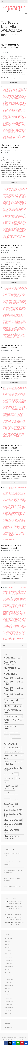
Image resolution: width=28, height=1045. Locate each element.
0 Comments (5, 52)
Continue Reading (14, 82)
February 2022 (8, 954)
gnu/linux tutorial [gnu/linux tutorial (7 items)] (7, 778)
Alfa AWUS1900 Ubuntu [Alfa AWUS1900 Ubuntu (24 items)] (13, 716)
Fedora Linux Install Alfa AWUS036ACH (16, 131)
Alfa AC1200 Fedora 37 (14, 89)
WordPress (22, 1039)
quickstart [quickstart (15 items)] (15, 800)
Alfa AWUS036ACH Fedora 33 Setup (14, 502)
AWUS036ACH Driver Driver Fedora (13, 108)
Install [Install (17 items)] (6, 782)
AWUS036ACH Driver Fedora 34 (9, 412)
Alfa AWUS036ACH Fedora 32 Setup (14, 602)
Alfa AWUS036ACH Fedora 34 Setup (14, 402)
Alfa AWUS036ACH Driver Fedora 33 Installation (11, 446)
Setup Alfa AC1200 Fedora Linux (18, 136)
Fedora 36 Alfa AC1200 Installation (16, 214)
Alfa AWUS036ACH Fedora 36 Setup (14, 202)
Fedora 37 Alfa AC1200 (14, 112)
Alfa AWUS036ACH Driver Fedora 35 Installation (11, 246)
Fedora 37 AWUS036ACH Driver (15, 117)
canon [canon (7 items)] (5, 732)
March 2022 (8, 950)
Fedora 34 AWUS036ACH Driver (15, 417)
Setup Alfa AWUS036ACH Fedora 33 (10, 538)
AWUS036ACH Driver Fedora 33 (9, 512)
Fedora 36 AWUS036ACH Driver (15, 217)
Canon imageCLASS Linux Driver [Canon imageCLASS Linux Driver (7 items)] (13, 732)
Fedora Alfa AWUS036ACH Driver (16, 122)
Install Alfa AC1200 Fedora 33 (9, 533)
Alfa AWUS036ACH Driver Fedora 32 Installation (11, 546)
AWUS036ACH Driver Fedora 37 (9, 111)
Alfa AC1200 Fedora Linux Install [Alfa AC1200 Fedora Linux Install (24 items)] (13, 683)
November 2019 (9, 1001)
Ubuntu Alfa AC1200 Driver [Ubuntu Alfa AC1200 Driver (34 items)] (13, 815)
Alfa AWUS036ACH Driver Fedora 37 (10, 97)
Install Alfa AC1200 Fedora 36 (9, 232)
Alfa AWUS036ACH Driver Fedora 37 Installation (11, 46)
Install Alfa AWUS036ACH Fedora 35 (16, 334)
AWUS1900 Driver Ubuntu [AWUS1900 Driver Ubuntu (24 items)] (11, 727)
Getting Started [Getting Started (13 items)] (8, 774)
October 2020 (8, 982)
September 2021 (9, 966)
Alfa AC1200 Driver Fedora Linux (17, 88)
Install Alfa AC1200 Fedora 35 (9, 333)
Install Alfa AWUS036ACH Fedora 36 (16, 234)
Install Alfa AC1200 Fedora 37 (9, 132)
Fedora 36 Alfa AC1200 (14, 213)
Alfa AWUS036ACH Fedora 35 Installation (15, 301)
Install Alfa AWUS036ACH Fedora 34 (16, 434)
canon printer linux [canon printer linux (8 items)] (7, 740)
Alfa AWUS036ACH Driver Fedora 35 (10, 297)
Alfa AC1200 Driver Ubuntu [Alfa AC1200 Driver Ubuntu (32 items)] (12, 669)
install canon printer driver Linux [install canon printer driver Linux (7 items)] (9, 792)
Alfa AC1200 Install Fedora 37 (12, 95)
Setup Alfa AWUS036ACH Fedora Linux (13, 138)
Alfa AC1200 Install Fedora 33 (12, 495)
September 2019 (9, 1007)
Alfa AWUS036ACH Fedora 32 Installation (15, 601)
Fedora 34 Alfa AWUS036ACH (9, 415)
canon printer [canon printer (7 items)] (6, 736)
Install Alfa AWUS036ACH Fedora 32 (16, 634)
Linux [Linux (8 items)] (16, 796)
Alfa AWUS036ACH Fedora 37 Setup (14, 102)
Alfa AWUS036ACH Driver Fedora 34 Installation (11, 346)
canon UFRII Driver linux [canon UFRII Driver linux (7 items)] (16, 740)
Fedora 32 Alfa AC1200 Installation (16, 614)
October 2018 (8, 1010)
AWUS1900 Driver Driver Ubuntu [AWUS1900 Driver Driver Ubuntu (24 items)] (13, 721)
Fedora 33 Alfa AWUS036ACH (9, 515)
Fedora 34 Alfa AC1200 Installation (16, 414)
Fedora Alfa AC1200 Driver (14, 121)
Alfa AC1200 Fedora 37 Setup (9, 91)
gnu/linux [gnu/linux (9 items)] (16, 774)
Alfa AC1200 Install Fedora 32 (12, 595)
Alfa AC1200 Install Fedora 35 (12, 295)
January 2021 (8, 973)
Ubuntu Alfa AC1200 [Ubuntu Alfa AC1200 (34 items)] (13, 810)
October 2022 (8, 938)
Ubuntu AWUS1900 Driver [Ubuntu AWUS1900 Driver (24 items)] (11, 831)
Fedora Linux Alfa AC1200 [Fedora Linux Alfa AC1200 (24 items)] (13, 752)
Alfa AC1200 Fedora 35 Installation (18, 290)
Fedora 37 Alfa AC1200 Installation (16, 114)
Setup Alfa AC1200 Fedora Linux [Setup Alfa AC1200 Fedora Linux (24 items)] (11, 805)
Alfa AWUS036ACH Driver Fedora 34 (10, 398)
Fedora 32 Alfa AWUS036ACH (9, 615)
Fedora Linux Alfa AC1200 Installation (17, 125)
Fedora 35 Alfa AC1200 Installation (16, 314)
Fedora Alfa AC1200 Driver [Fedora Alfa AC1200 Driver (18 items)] (12, 748)
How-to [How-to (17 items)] (18, 778)
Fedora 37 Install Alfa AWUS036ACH (14, 119)
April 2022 (7, 947)
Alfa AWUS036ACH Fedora (17, 98)
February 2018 (8, 1014)
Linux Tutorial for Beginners (14, 8)
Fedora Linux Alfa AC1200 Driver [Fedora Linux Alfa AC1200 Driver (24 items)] (13, 757)
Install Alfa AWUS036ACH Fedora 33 (16, 534)
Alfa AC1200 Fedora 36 (14, 189)
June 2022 (7, 944)
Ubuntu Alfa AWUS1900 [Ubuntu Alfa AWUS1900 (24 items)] (13, 820)
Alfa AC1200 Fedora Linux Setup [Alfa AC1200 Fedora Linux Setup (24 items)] (13, 695)
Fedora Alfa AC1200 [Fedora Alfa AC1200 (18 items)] (10, 744)
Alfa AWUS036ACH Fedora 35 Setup (14, 302)
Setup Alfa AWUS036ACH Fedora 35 (10, 337)
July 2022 (7, 941)
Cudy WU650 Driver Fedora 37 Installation (14, 886)
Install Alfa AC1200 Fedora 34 (9, 433)
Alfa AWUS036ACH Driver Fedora (19, 96)
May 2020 (7, 995)
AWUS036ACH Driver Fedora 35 (9, 311)
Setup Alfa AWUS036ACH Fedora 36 (10, 237)
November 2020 (9, 979)
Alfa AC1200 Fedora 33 (14, 489)
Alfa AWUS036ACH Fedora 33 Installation (15, 501)
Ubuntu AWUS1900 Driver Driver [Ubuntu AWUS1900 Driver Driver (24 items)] (11, 837)
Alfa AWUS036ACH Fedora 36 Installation (15, 201)
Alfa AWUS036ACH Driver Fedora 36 (10, 197)
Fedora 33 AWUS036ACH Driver (15, 518)
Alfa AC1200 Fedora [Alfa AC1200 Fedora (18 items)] (10, 674)
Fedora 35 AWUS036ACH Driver (15, 317)
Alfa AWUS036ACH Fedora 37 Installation (15, 101)
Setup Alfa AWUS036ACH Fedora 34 (10, 437)
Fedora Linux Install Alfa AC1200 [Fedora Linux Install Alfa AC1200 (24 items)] (13, 769)
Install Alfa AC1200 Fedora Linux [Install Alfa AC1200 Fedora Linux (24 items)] (11, 787)
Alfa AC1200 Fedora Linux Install (13, 92)
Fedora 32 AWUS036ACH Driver (15, 618)
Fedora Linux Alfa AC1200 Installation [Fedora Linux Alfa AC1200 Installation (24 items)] (13, 763)
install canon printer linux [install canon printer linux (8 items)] (9, 796)
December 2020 (9, 976)
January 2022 (8, 957)
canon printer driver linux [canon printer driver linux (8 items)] (14, 736)
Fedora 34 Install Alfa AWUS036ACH (14, 420)
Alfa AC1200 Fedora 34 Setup (9, 392)
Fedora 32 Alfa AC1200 (14, 613)
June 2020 (7, 991)
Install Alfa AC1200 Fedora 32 (9, 633)
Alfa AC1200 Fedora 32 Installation (18, 591)
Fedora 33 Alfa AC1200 (14, 513)
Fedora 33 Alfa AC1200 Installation (16, 514)
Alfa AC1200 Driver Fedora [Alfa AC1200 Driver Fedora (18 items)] (12, 658)
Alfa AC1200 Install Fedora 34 (12, 395)
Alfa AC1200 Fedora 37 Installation (18, 90)
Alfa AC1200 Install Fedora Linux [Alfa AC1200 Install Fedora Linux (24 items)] (11, 701)
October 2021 (8, 963)
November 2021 (9, 960)
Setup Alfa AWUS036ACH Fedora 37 (10, 137)
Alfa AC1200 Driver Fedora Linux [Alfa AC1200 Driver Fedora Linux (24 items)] (11, 663)
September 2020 (9, 985)
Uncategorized (9, 1027)
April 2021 (7, 969)
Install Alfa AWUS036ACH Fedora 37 (16, 133)
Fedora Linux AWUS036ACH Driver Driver (15, 130)
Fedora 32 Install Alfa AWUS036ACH (14, 620)
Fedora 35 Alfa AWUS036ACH (9, 315)
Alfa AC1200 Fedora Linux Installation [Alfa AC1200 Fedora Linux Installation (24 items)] (13, 689)
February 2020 (8, 998)
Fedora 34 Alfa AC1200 (14, 413)
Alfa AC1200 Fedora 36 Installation (18, 190)
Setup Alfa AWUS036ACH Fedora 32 (10, 638)
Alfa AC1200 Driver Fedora (15, 87)
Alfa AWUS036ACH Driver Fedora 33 (10, 498)
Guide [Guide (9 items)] (12, 778)
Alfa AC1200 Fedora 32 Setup (9, 592)
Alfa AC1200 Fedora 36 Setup (9, 191)
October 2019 (8, 1004)
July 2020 (7, 988)
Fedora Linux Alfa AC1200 (11, 124)
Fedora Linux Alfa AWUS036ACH (9, 126)
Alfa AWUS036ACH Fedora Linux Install (17, 103)
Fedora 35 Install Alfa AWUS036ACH (14, 320)
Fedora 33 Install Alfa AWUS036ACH (14, 520)
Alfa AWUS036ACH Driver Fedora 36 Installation (11, 146)
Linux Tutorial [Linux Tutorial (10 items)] (7, 800)
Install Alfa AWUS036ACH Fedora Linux (11, 135)
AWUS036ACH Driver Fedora (15, 110)
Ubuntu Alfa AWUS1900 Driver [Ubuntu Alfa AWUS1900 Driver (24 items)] (13, 825)
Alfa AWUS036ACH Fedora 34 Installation (15, 401)
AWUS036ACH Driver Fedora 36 (9, 211)
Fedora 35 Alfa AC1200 (14, 313)
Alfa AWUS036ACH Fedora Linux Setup (13, 105)
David (17, 50)
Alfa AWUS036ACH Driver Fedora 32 (10, 598)
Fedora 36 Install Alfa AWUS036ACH (14, 220)
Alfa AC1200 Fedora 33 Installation (18, 491)
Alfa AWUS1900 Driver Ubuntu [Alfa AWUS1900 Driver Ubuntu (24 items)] (12, 711)
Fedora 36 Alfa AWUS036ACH (9, 215)
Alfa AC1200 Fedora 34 (14, 389)
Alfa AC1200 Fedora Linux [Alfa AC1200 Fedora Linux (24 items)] (13, 678)
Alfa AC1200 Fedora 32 (14, 590)
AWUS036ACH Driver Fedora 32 (9, 612)
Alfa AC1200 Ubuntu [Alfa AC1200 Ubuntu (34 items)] (13, 706)
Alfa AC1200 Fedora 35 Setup (9, 292)
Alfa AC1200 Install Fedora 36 (12, 195)
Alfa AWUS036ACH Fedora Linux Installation (12, 104)
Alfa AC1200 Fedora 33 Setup (9, 492)
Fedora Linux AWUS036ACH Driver (15, 129)
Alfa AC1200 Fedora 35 (14, 289)
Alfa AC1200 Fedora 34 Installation (18, 390)
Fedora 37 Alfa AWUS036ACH (9, 115)
